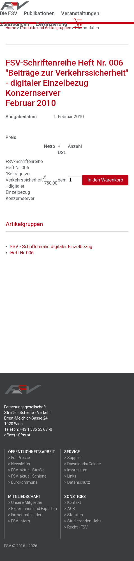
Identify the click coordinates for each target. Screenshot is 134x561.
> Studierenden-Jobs (82, 521)
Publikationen (39, 13)
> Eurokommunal (23, 482)
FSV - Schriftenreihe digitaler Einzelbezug (51, 246)
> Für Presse (19, 457)
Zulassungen (14, 24)
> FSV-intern (19, 521)
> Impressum (75, 470)
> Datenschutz (77, 482)
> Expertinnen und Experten (32, 508)
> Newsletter (19, 464)
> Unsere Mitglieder (25, 502)
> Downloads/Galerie (82, 464)
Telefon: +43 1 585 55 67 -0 (28, 429)
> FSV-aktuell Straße (26, 470)
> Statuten (73, 515)
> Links (70, 476)
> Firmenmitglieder (24, 515)
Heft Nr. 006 (22, 252)
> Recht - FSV (76, 527)
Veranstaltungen (80, 13)
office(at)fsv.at (17, 435)
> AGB (69, 508)
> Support (73, 457)
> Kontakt (72, 502)
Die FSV (8, 13)
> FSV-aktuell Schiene (27, 476)
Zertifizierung (51, 24)
